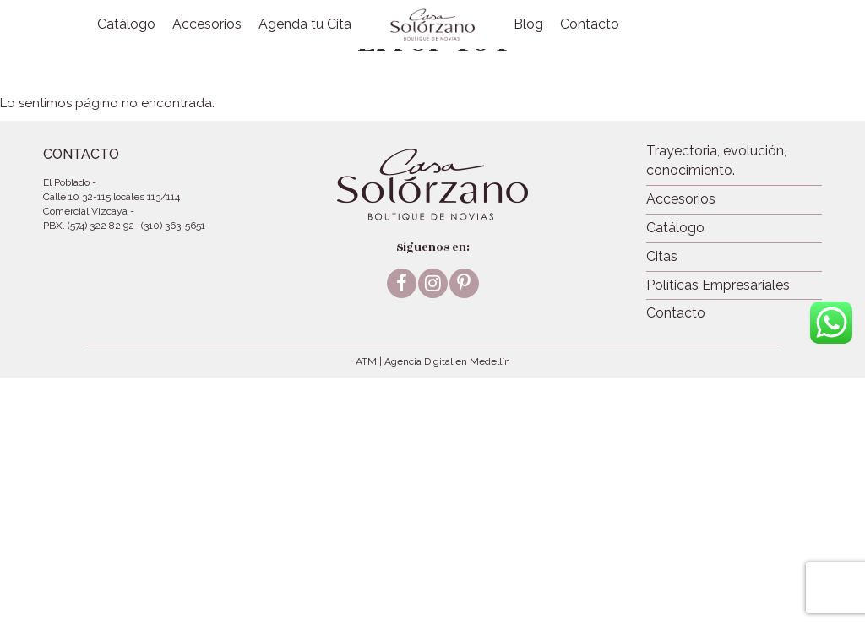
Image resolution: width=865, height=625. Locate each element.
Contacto (589, 24)
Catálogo (126, 24)
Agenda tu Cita (304, 24)
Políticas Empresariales (718, 285)
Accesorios (207, 24)
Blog (528, 24)
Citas (661, 256)
